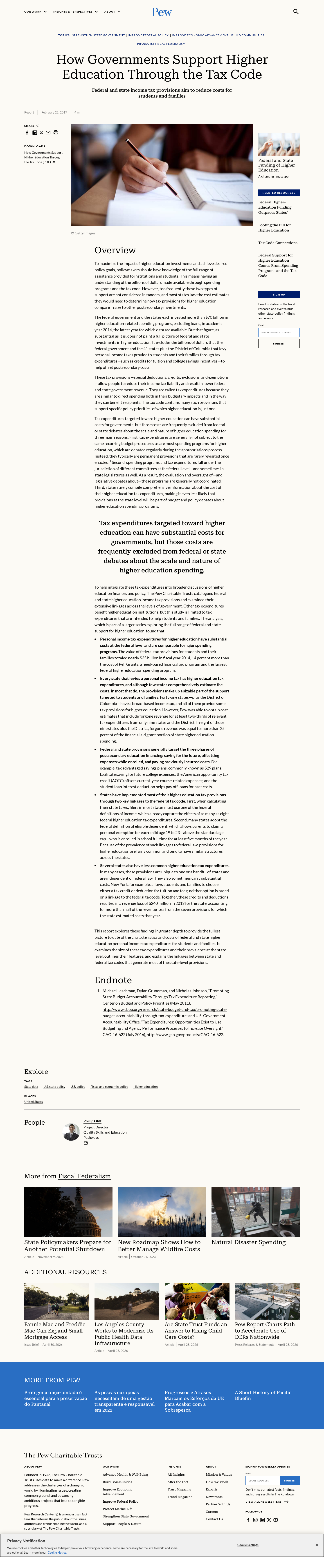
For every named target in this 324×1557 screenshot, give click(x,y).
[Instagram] (255, 1520)
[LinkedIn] (262, 1520)
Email (261, 325)
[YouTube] (275, 1520)
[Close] (317, 1549)
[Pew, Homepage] (162, 11)
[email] (85, 1143)
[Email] (279, 332)
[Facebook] (248, 1520)
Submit (279, 343)
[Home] (63, 1455)
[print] (55, 132)
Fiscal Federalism (84, 1176)
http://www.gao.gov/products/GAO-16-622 (185, 1034)
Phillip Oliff (92, 1121)
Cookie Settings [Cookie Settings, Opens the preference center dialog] (248, 1549)
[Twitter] (269, 1520)
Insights (174, 1466)
